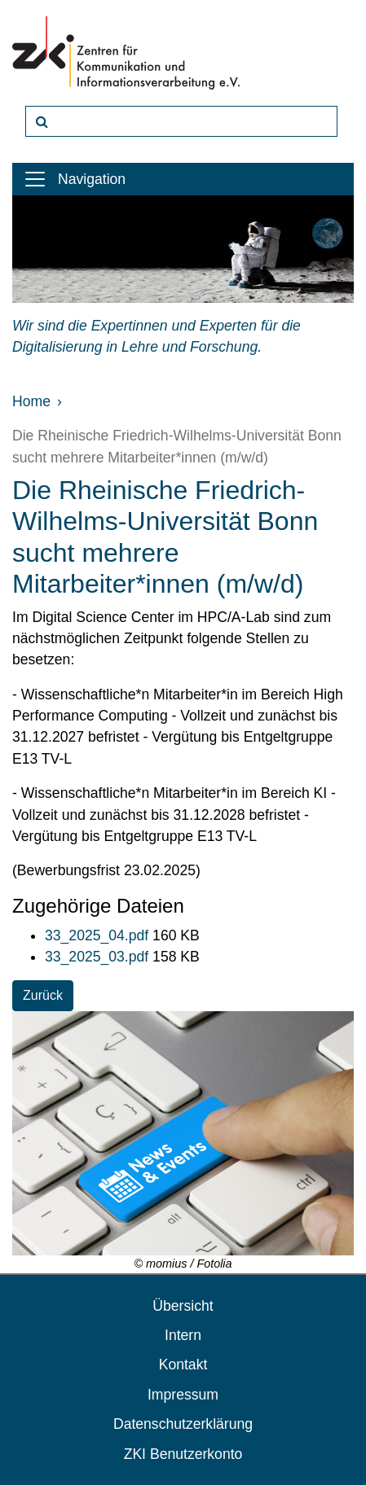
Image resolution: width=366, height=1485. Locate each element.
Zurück (43, 995)
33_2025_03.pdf (98, 956)
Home (31, 401)
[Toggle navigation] (35, 179)
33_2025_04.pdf (98, 935)
